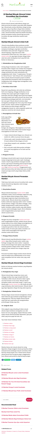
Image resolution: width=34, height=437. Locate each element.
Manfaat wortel (8, 330)
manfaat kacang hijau (13, 167)
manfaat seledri (21, 192)
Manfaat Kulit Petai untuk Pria (10, 412)
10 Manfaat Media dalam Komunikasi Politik (14, 415)
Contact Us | (15, 431)
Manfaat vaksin (8, 323)
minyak (8, 365)
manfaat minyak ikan (14, 284)
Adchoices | (4, 431)
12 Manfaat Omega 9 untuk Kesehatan (13, 387)
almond (5, 365)
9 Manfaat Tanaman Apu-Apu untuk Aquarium (15, 422)
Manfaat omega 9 (9, 334)
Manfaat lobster (8, 341)
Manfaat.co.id (8, 428)
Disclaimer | (9, 431)
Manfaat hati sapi (8, 343)
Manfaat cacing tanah (10, 328)
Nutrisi (7, 10)
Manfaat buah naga (9, 325)
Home (4, 10)
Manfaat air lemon (9, 337)
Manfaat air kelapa (9, 332)
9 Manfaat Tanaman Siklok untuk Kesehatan (15, 408)
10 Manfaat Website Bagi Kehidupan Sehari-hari (16, 419)
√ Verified (17, 18)
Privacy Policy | (21, 431)
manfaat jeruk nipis (24, 219)
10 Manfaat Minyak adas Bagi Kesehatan (14, 378)
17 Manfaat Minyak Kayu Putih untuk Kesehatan (16, 391)
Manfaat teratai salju (9, 339)
